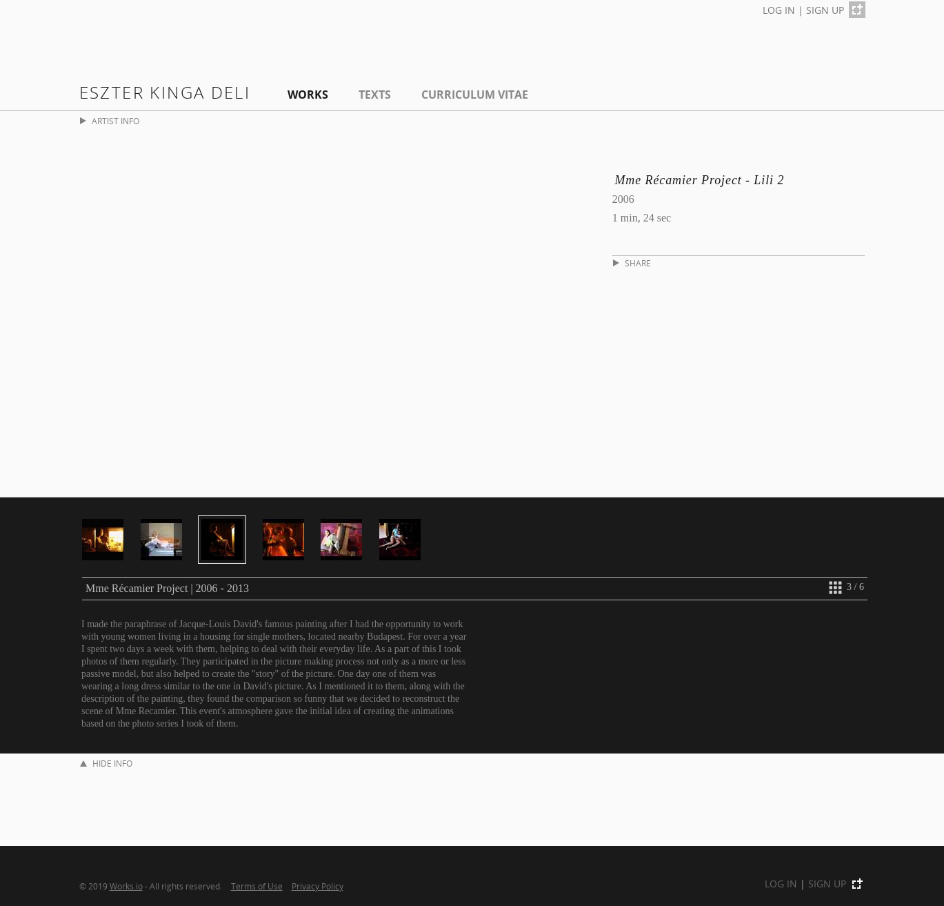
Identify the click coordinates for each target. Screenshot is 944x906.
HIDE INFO (106, 763)
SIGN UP (825, 10)
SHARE (632, 263)
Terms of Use (257, 886)
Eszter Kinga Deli (165, 92)
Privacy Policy (317, 886)
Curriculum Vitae (474, 94)
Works (308, 94)
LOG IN (779, 10)
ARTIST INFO (109, 121)
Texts (375, 94)
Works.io (126, 886)
